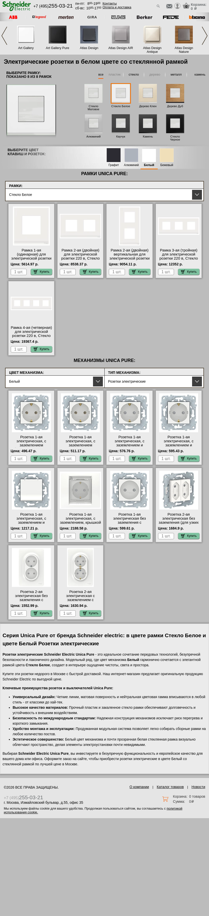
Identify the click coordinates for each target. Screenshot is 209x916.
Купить (41, 272)
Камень (148, 136)
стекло (134, 74)
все (101, 74)
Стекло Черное (175, 138)
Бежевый (166, 165)
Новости (198, 787)
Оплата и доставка (117, 7)
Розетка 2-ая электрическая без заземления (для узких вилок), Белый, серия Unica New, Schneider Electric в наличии (179, 524)
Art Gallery (26, 48)
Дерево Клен (148, 106)
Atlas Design (89, 48)
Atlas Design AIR (120, 48)
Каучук (120, 136)
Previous (4, 36)
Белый (149, 165)
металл (176, 74)
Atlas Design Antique (152, 50)
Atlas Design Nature (184, 50)
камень (199, 74)
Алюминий (93, 136)
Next (205, 36)
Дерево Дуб (175, 106)
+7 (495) (53, 6)
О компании (139, 787)
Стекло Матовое (93, 108)
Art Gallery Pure (57, 48)
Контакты (110, 3)
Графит (113, 165)
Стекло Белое (120, 106)
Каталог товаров (170, 787)
